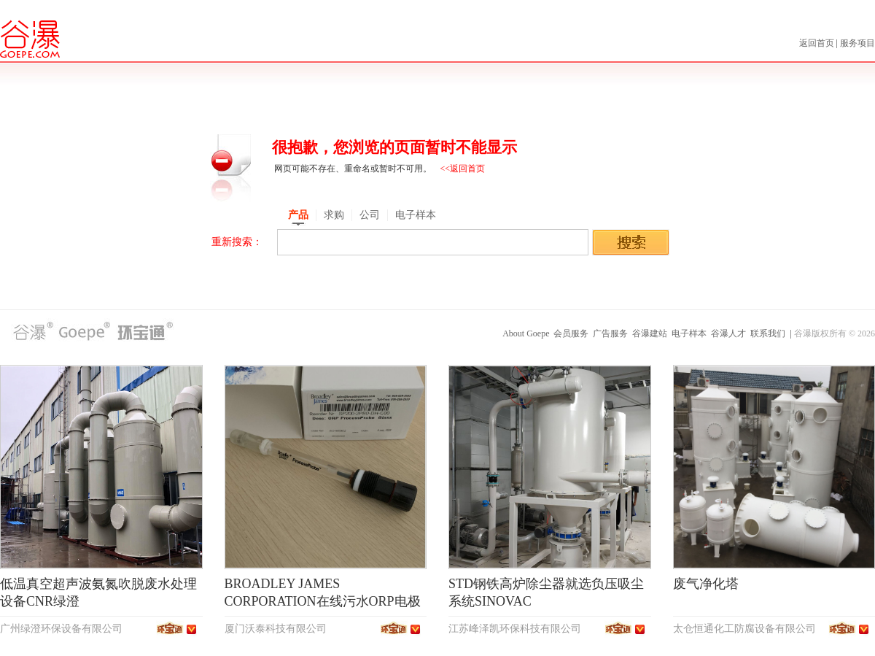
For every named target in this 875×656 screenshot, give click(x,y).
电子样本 (689, 333)
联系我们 (767, 333)
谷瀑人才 (728, 333)
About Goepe (525, 333)
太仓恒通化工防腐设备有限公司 (744, 628)
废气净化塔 (706, 583)
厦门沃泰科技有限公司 (276, 628)
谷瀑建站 (649, 333)
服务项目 (857, 43)
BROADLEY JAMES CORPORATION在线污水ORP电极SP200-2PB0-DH (323, 601)
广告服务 (610, 333)
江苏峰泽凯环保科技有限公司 (514, 628)
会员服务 (570, 333)
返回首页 (817, 43)
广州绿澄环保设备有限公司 (61, 628)
